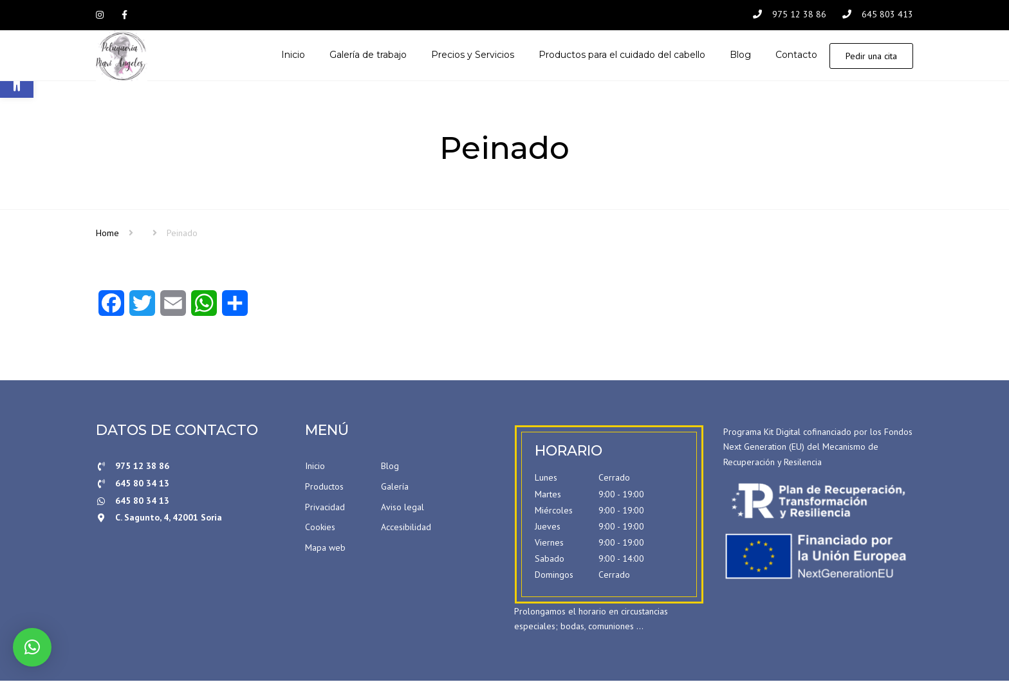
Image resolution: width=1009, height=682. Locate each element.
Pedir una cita (871, 56)
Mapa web (325, 548)
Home (107, 233)
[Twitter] (142, 308)
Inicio (315, 467)
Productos (324, 487)
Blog (390, 467)
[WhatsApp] (204, 308)
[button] (32, 647)
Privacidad (325, 507)
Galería (395, 487)
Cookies (320, 528)
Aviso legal (402, 507)
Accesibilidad (406, 528)
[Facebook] (111, 308)
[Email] (173, 308)
